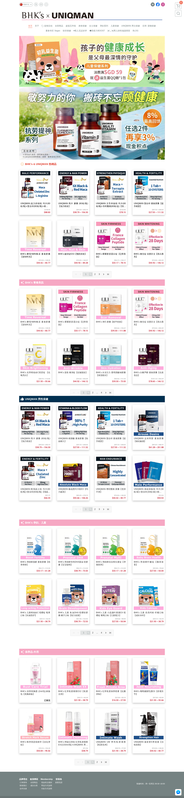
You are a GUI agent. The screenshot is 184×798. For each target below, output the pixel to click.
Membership (47, 779)
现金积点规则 (46, 782)
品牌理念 (23, 779)
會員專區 (34, 779)
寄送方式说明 (46, 785)
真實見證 (58, 782)
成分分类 (34, 785)
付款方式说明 (46, 788)
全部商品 (34, 782)
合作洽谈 (23, 788)
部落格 (59, 779)
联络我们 (23, 785)
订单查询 (23, 782)
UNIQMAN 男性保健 (36, 399)
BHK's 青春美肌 (34, 282)
